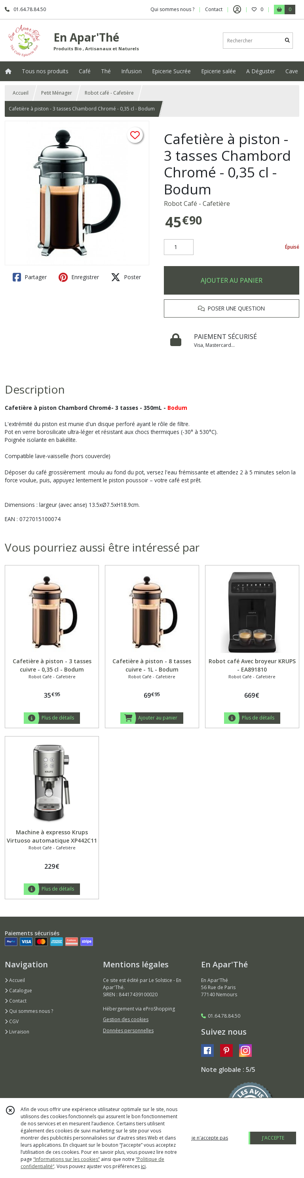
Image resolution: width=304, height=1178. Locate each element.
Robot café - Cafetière (109, 92)
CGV (12, 1021)
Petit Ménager (56, 92)
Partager (30, 277)
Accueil (20, 92)
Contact (213, 9)
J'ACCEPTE (273, 1137)
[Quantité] (179, 247)
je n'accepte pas (210, 1137)
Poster (126, 277)
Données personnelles (128, 1030)
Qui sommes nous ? (29, 1011)
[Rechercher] (287, 40)
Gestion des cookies (125, 1019)
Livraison (17, 1031)
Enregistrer (79, 277)
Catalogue (18, 990)
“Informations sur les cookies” (66, 1159)
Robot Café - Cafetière (197, 203)
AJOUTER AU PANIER (231, 280)
